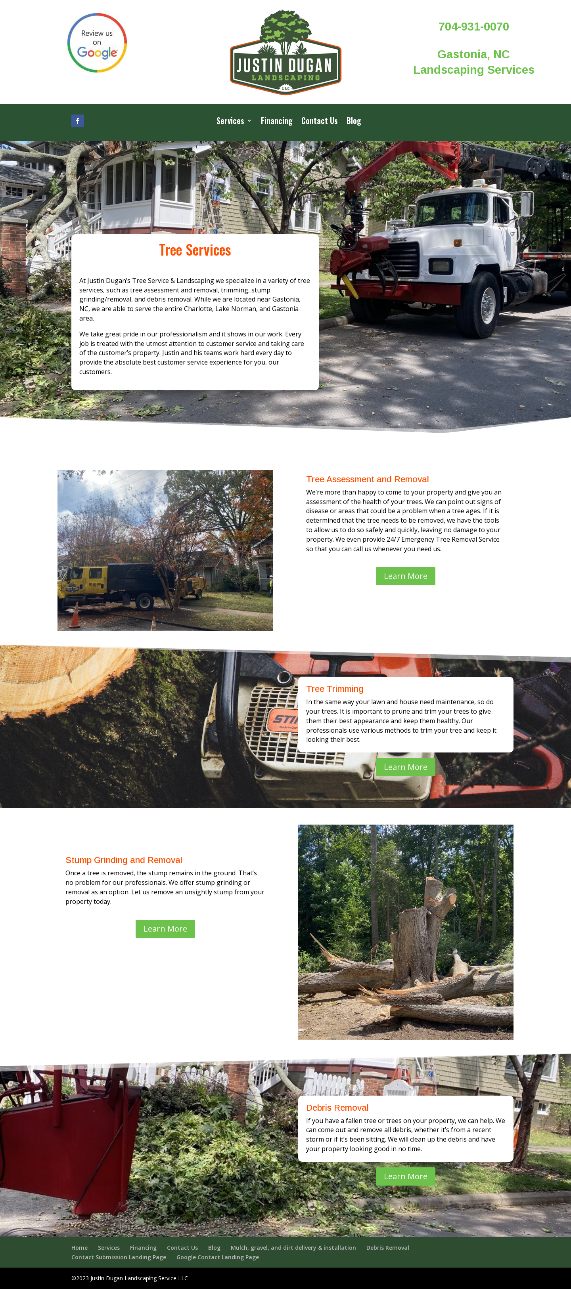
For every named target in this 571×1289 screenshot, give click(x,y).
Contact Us (319, 122)
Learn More (405, 576)
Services (230, 122)
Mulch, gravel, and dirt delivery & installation (293, 1247)
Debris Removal (387, 1247)
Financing (277, 122)
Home (79, 1247)
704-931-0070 (474, 26)
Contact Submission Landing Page (118, 1257)
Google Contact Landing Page (217, 1257)
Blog (354, 122)
